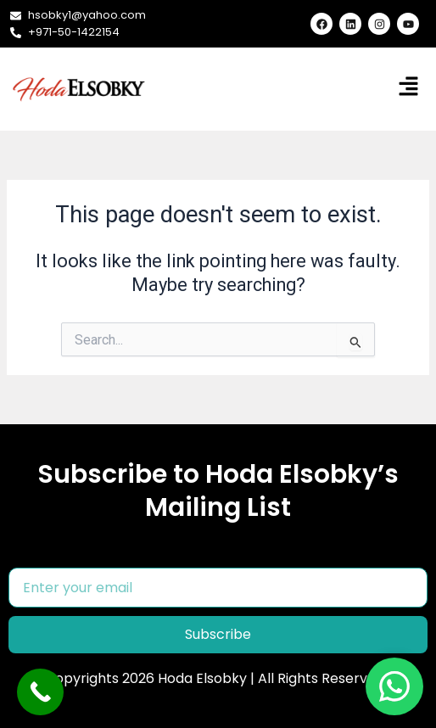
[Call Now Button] (40, 692)
